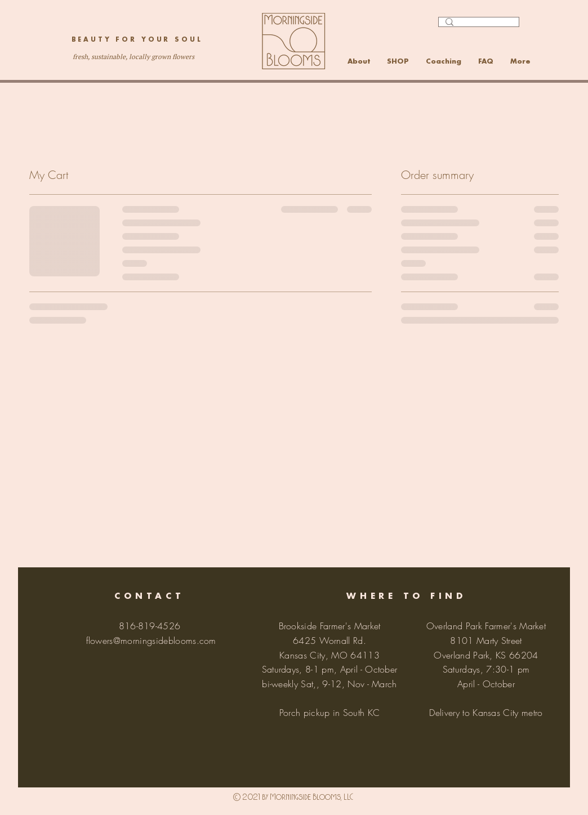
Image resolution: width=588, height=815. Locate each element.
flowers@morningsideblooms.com (151, 640)
